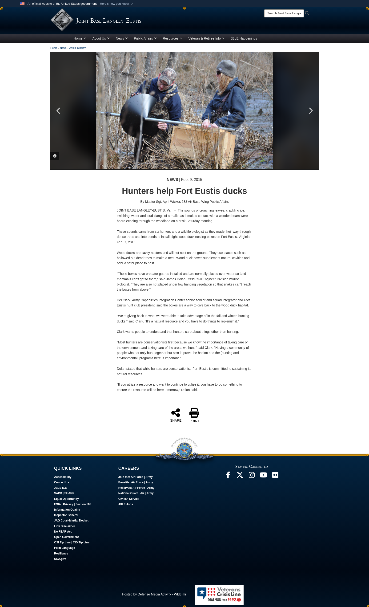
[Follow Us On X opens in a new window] (240, 476)
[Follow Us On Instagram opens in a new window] (251, 476)
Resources (172, 38)
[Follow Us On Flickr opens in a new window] (275, 476)
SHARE (175, 415)
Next (310, 110)
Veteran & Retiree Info (207, 38)
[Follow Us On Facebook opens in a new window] (228, 476)
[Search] (284, 13)
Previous (58, 110)
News (122, 38)
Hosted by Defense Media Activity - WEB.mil (154, 594)
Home (80, 38)
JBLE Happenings (244, 38)
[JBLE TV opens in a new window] (263, 476)
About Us (101, 38)
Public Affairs (145, 38)
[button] (117, 3)
